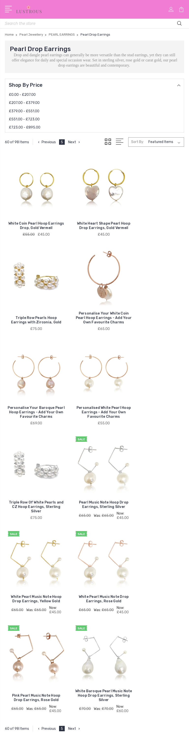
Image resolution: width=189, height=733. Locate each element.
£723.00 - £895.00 (24, 127)
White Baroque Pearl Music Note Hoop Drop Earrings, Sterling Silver (155, 490)
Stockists (109, 582)
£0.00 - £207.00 (22, 95)
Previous (46, 142)
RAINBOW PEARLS (24, 607)
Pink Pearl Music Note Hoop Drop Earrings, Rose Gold (94, 493)
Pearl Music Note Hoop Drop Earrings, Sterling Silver (94, 396)
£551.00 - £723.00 (24, 119)
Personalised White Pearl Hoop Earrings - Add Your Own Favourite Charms (156, 309)
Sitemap (119, 725)
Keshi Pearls (18, 637)
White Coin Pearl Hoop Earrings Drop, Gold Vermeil (33, 224)
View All (15, 644)
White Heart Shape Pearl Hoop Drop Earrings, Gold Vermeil (94, 221)
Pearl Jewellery (20, 615)
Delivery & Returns (116, 567)
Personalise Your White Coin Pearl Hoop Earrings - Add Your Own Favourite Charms (33, 309)
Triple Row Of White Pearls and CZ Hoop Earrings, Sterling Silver (33, 402)
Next (74, 142)
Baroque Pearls (21, 622)
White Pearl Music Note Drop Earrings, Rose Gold (33, 493)
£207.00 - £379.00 (24, 103)
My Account (111, 560)
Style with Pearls (115, 574)
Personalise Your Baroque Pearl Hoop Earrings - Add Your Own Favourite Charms (94, 309)
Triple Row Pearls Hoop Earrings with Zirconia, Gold (156, 224)
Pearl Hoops (18, 629)
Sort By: (137, 142)
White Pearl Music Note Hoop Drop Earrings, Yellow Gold (155, 396)
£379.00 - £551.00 (24, 111)
